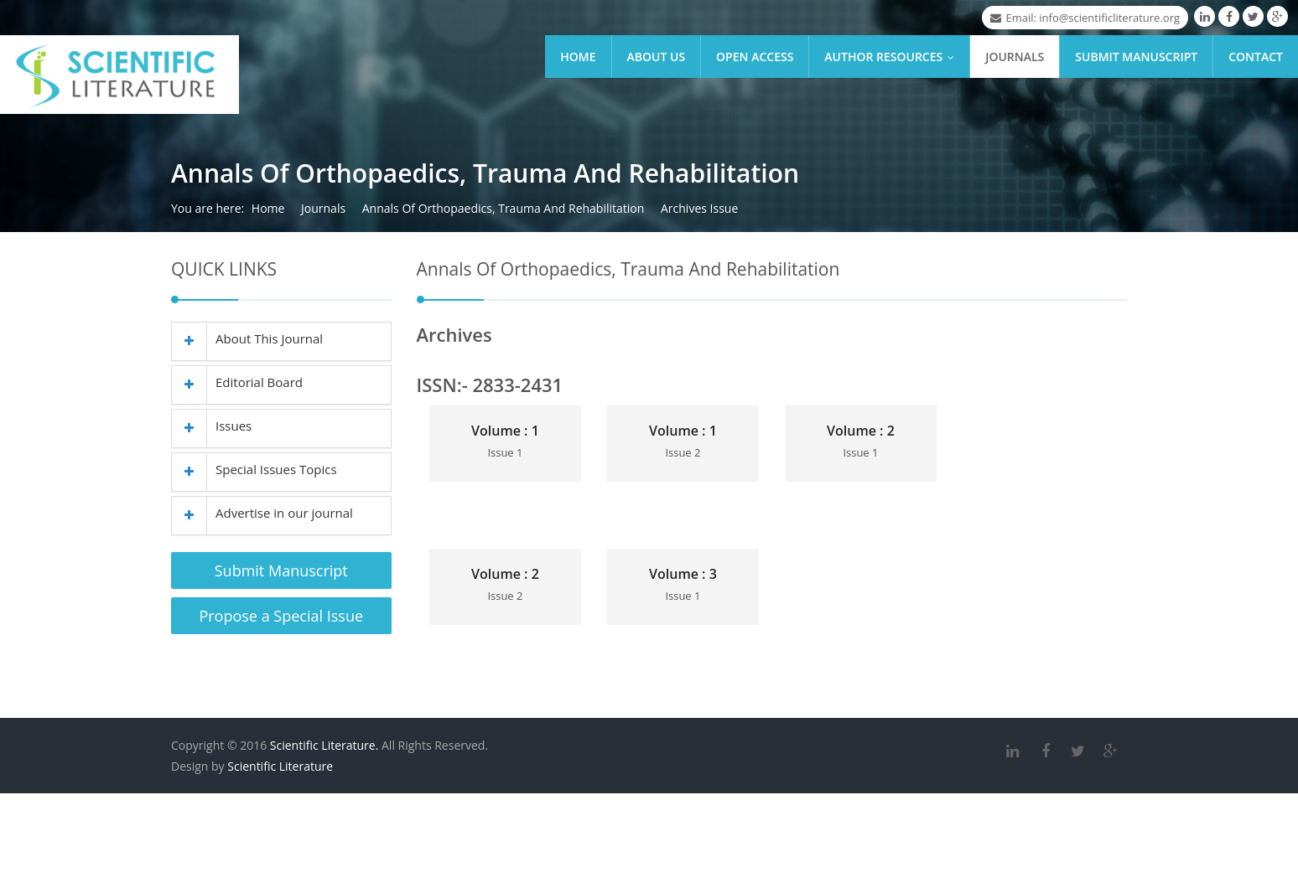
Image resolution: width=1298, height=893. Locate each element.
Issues (212, 425)
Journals (1014, 57)
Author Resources (893, 57)
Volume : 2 (861, 430)
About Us (656, 57)
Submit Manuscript (1136, 57)
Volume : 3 (683, 574)
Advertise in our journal (262, 513)
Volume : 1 (505, 430)
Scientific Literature (280, 769)
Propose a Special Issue (281, 616)
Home (577, 57)
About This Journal (247, 338)
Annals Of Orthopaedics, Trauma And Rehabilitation (503, 208)
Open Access (754, 57)
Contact (1255, 57)
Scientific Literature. (324, 748)
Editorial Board (237, 382)
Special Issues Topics (254, 469)
